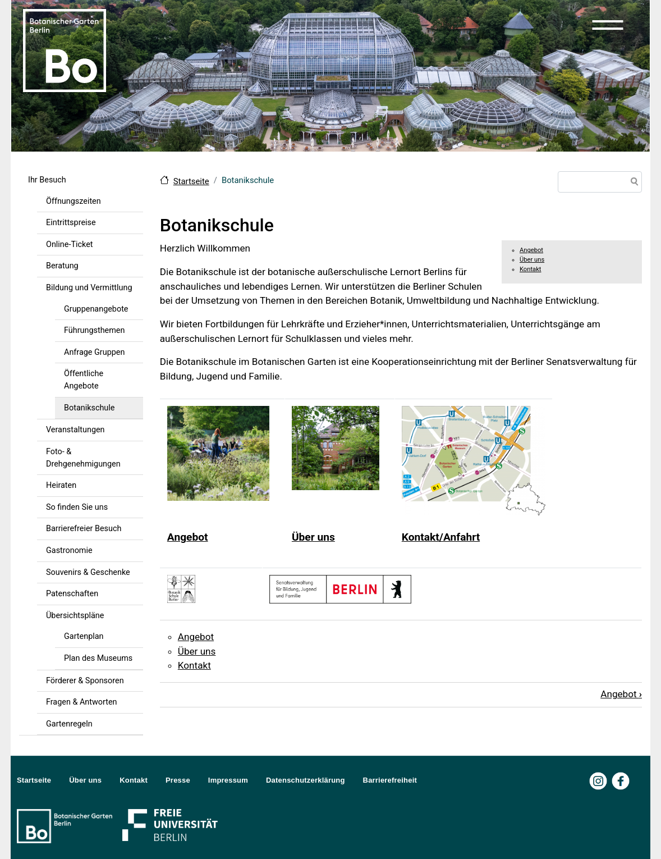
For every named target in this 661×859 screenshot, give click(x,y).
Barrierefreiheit (390, 780)
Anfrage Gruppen (94, 352)
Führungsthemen (94, 330)
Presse (178, 780)
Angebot (531, 250)
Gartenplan (84, 636)
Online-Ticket (69, 244)
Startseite (191, 181)
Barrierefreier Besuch (83, 528)
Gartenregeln (69, 724)
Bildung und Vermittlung (89, 288)
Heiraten (61, 485)
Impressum (228, 780)
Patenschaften (72, 593)
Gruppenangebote (96, 309)
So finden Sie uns (77, 507)
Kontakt (530, 269)
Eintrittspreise (71, 222)
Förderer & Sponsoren (85, 681)
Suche (632, 183)
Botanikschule (89, 408)
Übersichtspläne (75, 615)
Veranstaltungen (75, 430)
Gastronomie (69, 550)
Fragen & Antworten (81, 702)
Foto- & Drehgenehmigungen (83, 458)
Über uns (532, 259)
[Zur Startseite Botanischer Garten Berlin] (64, 49)
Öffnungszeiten (73, 201)
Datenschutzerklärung (305, 780)
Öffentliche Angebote (83, 380)
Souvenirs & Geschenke (88, 572)
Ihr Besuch (47, 180)
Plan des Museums (98, 658)
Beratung (62, 266)
